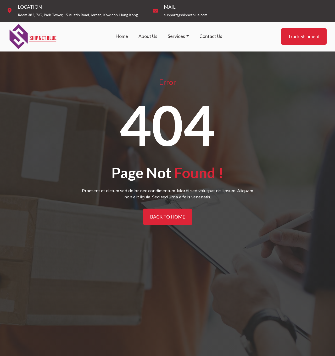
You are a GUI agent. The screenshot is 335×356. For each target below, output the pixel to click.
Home (121, 36)
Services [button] (176, 36)
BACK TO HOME (167, 217)
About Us (147, 36)
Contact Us (210, 36)
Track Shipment (304, 36)
